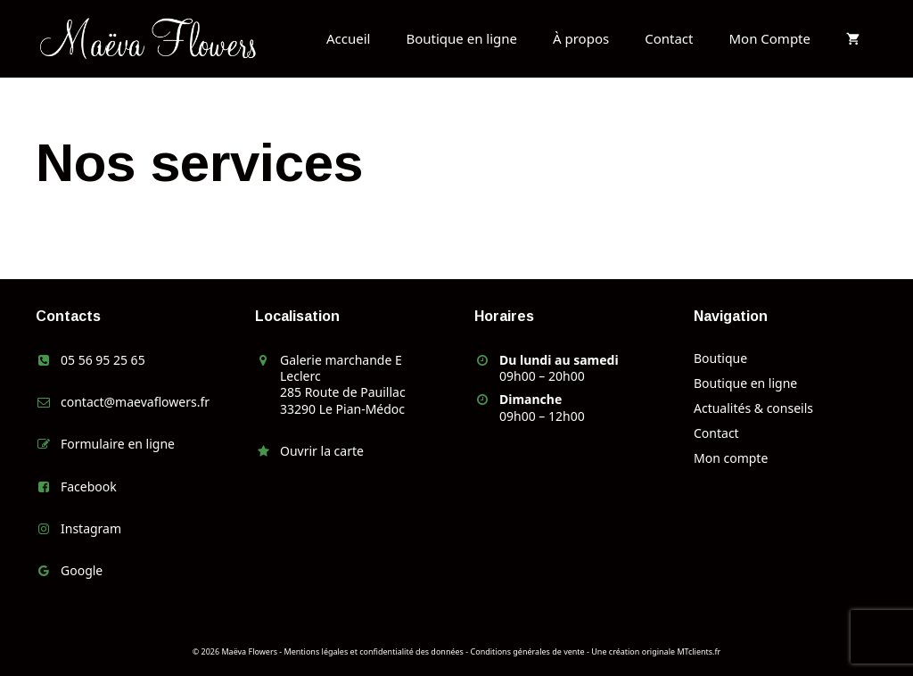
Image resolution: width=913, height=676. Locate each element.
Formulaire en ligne (118, 443)
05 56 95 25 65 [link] (103, 359)
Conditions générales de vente (528, 651)
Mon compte (731, 457)
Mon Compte (769, 38)
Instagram (91, 528)
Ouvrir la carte (322, 450)
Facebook (89, 486)
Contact (669, 38)
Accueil (348, 38)
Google (82, 570)
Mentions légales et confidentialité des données (374, 651)
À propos (581, 38)
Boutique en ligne (461, 38)
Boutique (720, 358)
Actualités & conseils (753, 408)
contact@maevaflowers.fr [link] (135, 401)
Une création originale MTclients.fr (655, 651)
